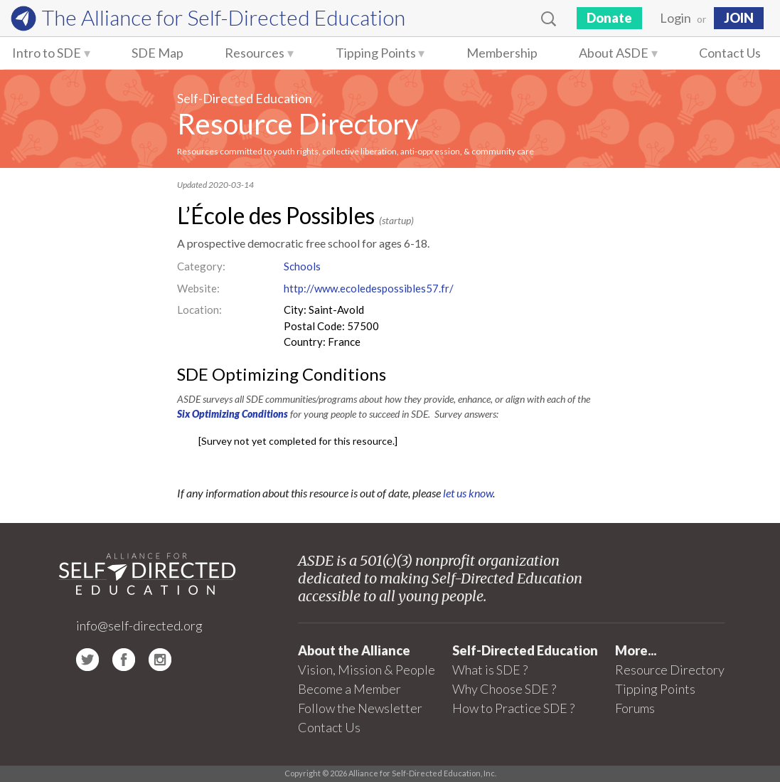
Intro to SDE (46, 52)
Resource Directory (297, 124)
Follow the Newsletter (360, 708)
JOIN (739, 18)
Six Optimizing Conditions (232, 414)
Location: (199, 309)
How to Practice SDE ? (513, 708)
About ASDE (613, 52)
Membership (502, 52)
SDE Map (157, 52)
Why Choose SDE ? (504, 689)
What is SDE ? (490, 669)
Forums (635, 708)
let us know (468, 493)
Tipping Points (376, 52)
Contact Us (730, 52)
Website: (198, 288)
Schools (302, 266)
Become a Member (349, 689)
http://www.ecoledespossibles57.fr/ (369, 288)
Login (675, 18)
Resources (254, 52)
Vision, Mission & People (366, 669)
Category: (201, 266)
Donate (609, 18)
